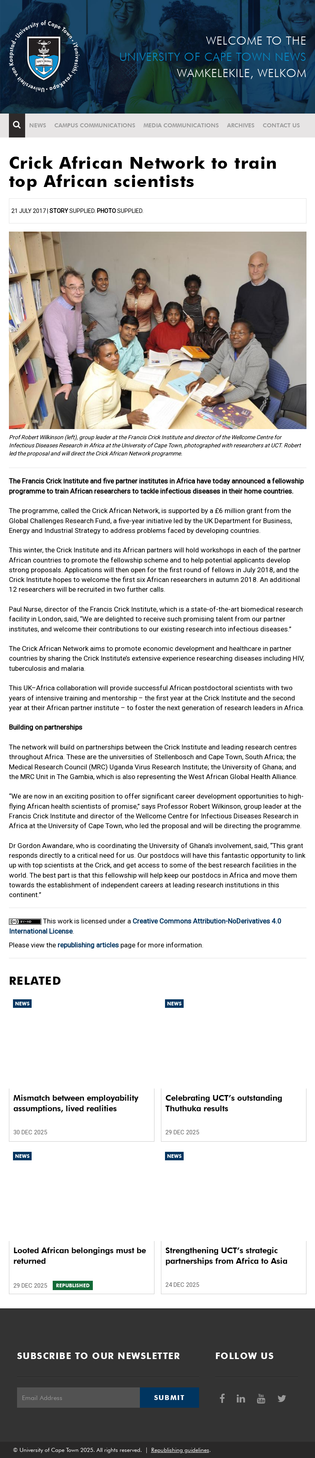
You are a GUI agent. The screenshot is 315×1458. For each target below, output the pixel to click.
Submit (169, 1398)
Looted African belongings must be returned (79, 1255)
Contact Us (281, 125)
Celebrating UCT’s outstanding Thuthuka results (223, 1103)
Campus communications (94, 125)
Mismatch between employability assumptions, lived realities (75, 1103)
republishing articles (88, 945)
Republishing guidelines (180, 1450)
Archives (241, 125)
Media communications (181, 125)
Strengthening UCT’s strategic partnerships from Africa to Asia (226, 1255)
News (37, 125)
